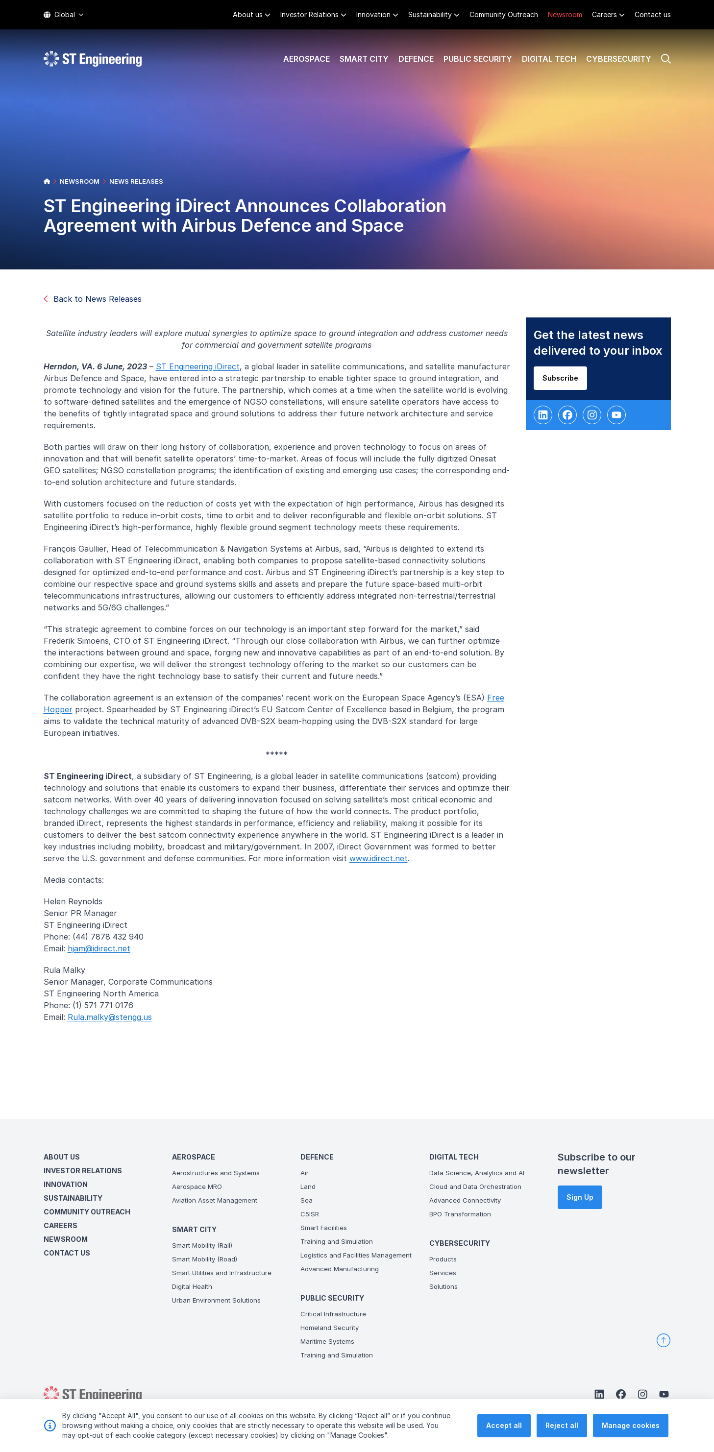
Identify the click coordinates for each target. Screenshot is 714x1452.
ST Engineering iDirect (201, 370)
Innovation (373, 14)
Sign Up (579, 1197)
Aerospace (306, 59)
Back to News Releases (93, 299)
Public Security (477, 59)
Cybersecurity (618, 59)
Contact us (653, 14)
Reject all (561, 1427)
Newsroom (565, 14)
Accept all (504, 1427)
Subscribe (564, 382)
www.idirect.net (382, 862)
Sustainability (430, 14)
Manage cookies (631, 1427)
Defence (416, 59)
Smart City (364, 59)
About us (248, 14)
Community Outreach (503, 14)
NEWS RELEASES (136, 181)
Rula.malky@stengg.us (113, 1021)
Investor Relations (309, 14)
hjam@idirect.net (102, 952)
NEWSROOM (79, 181)
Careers (604, 14)
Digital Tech (549, 59)
